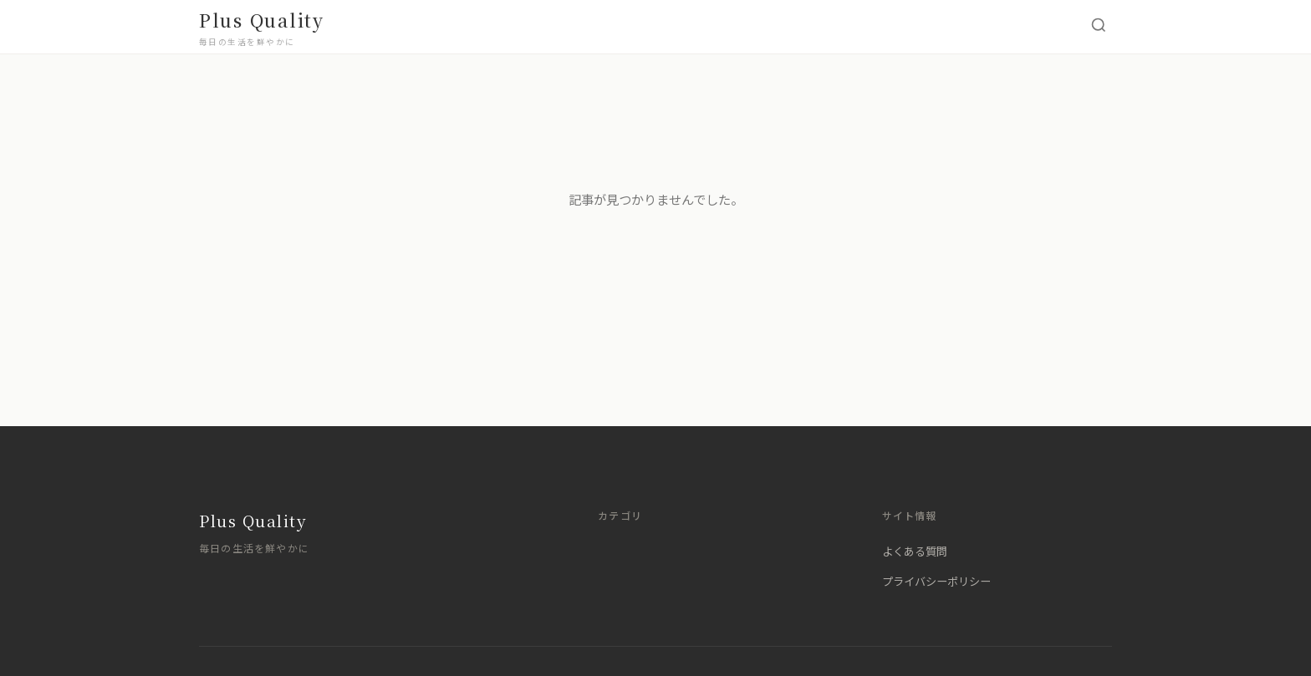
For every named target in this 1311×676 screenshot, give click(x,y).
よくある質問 (914, 551)
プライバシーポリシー (936, 581)
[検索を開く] (1098, 27)
